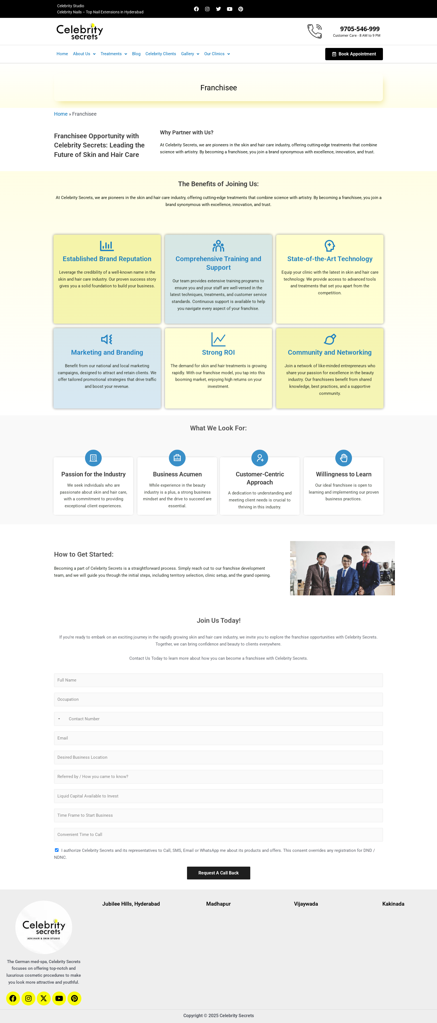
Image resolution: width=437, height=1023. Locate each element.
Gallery (190, 53)
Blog (136, 53)
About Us (84, 53)
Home (62, 53)
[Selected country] (58, 718)
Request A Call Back (218, 873)
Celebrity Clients (160, 53)
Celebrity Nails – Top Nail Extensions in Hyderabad (100, 12)
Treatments (114, 53)
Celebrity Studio (70, 6)
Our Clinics (217, 53)
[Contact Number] (218, 719)
